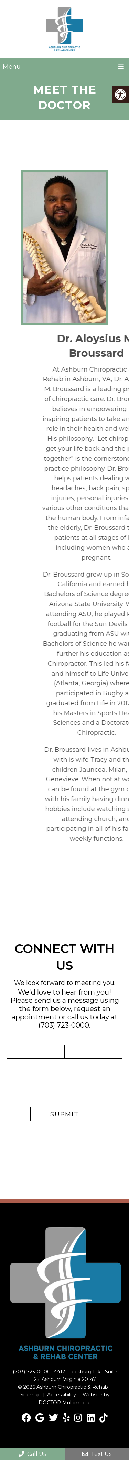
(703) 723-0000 (64, 1025)
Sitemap (30, 1395)
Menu (12, 67)
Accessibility (61, 1395)
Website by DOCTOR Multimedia (74, 1398)
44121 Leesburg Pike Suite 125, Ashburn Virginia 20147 (74, 1375)
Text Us (96, 1454)
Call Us (32, 1454)
